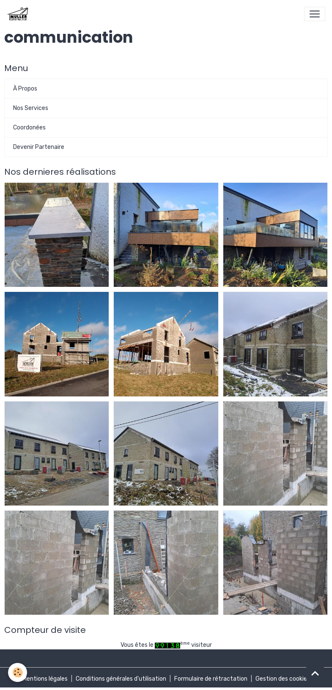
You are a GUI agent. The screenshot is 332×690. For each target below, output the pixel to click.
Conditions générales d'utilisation (121, 678)
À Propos (25, 88)
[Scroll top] (315, 673)
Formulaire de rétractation (210, 678)
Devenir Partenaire (38, 147)
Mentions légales (45, 678)
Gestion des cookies (282, 678)
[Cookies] (17, 672)
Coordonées (29, 127)
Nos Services (30, 108)
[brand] (19, 14)
